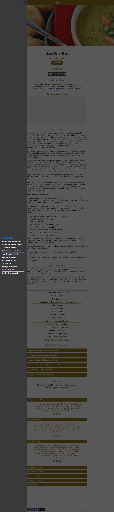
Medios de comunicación (10, 273)
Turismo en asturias (9, 248)
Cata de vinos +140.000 (10, 254)
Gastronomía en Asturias (11, 251)
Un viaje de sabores (9, 260)
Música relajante (8, 270)
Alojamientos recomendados (12, 241)
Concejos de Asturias (9, 267)
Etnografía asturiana (9, 257)
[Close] (24, 2)
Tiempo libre (6, 263)
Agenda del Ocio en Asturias (12, 244)
